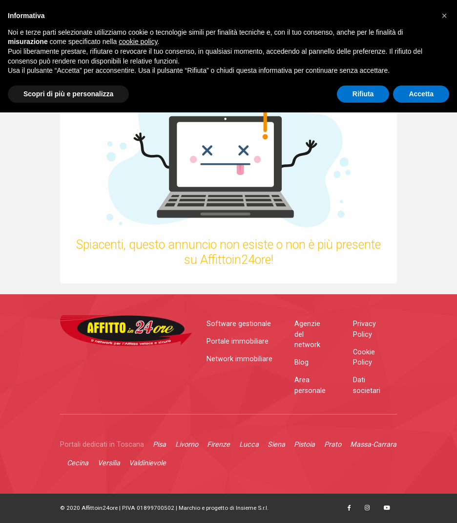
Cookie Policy (364, 357)
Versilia (109, 463)
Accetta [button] (421, 94)
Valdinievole (147, 463)
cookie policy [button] (138, 41)
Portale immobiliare (238, 341)
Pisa (159, 444)
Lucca (249, 444)
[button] (444, 15)
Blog (301, 362)
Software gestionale (239, 324)
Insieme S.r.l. (252, 507)
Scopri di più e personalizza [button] (68, 94)
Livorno (186, 444)
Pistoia (304, 444)
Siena (276, 444)
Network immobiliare (239, 359)
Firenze (218, 444)
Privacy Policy (364, 329)
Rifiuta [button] (363, 94)
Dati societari (366, 385)
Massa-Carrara (373, 444)
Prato (332, 444)
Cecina (77, 463)
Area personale (310, 385)
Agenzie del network (307, 334)
